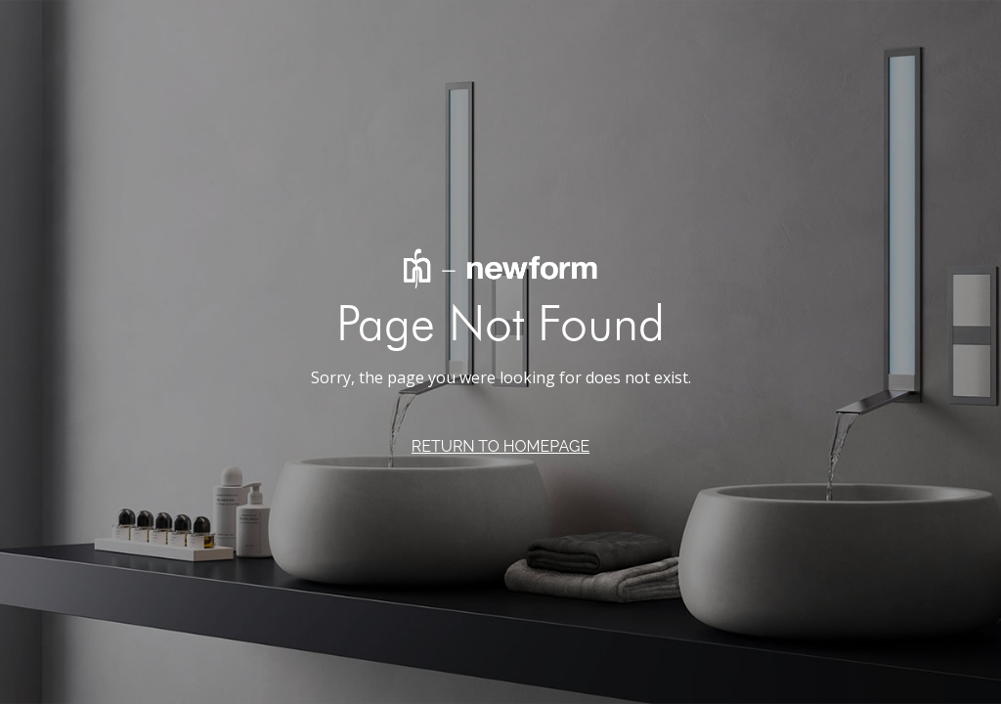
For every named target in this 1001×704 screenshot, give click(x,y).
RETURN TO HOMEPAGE (500, 446)
